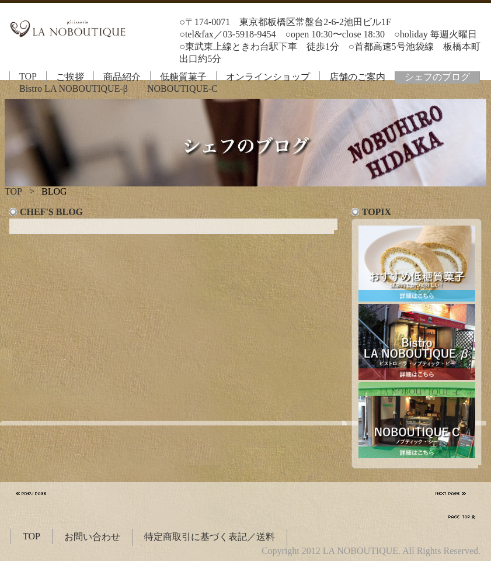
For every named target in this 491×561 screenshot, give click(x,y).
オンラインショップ (268, 77)
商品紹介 (122, 77)
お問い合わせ (92, 537)
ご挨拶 (70, 77)
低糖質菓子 (183, 77)
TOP (28, 76)
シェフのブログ (437, 77)
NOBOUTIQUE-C (182, 89)
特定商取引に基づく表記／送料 (209, 537)
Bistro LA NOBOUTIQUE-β (73, 89)
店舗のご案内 (357, 77)
